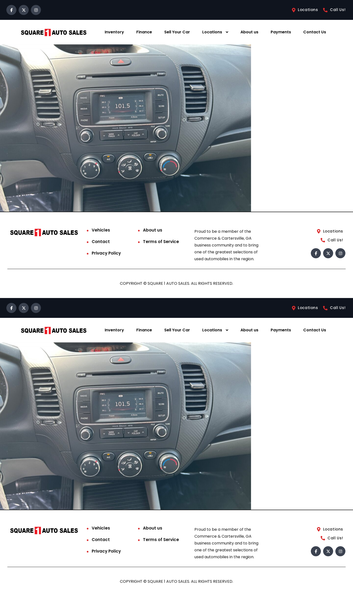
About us (249, 32)
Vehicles (101, 230)
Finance (144, 32)
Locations (212, 32)
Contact (101, 242)
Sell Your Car (177, 32)
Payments (281, 32)
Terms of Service (161, 242)
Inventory (114, 32)
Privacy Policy (106, 253)
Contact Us (314, 32)
